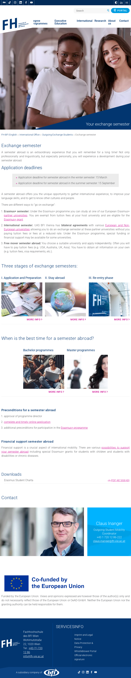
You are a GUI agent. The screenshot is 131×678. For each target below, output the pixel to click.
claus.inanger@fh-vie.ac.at (109, 541)
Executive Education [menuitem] (61, 22)
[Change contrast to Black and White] (116, 2)
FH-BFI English (9, 134)
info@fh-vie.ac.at (33, 656)
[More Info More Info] (87, 374)
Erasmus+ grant (13, 219)
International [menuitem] (84, 20)
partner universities (15, 215)
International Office (29, 134)
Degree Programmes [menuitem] (39, 22)
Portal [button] (120, 10)
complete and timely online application (27, 422)
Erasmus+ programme (74, 427)
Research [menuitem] (100, 20)
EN (121, 3)
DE (127, 3)
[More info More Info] (21, 301)
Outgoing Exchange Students (57, 134)
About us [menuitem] (111, 22)
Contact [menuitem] (124, 20)
